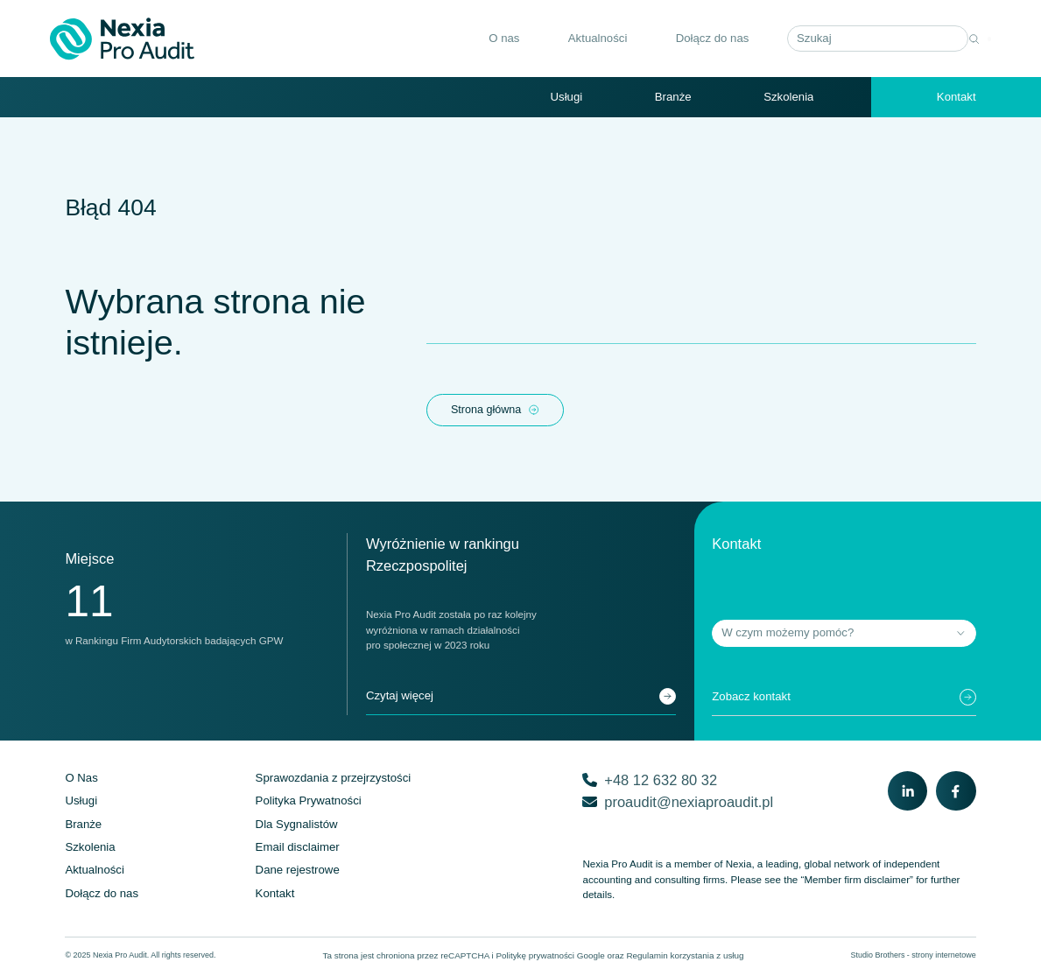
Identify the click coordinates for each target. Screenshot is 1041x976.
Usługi (567, 97)
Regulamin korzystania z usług (684, 957)
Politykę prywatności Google (550, 957)
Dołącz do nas (697, 39)
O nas (489, 39)
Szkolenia (788, 97)
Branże (673, 97)
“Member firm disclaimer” (857, 882)
